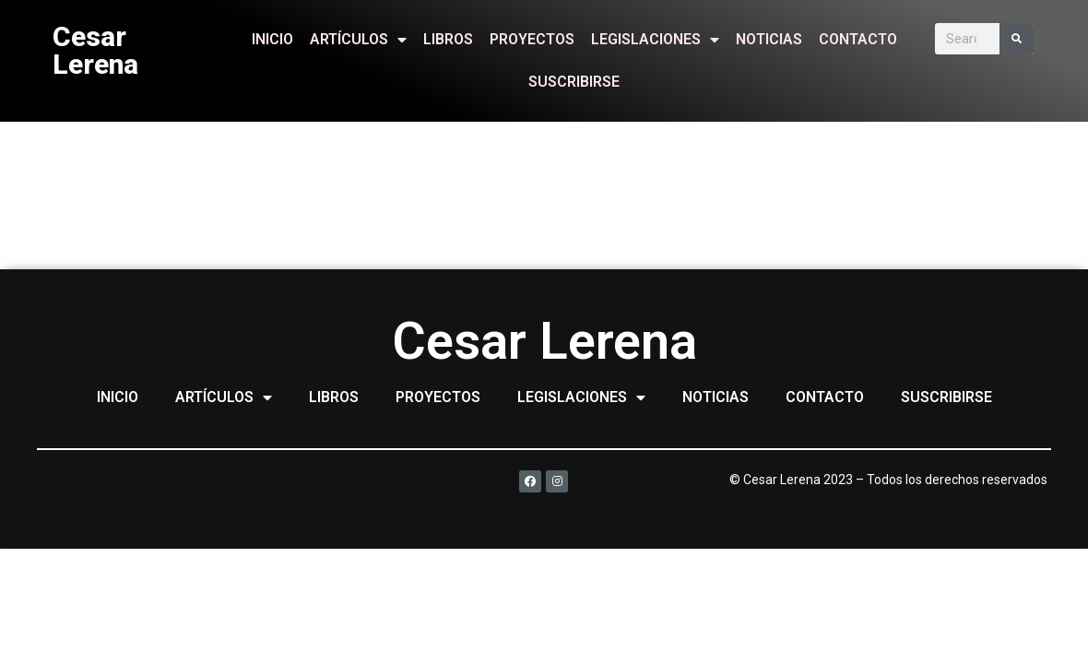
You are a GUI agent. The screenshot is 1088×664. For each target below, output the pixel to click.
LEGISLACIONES (655, 39)
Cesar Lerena (95, 50)
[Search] (1016, 38)
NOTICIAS (769, 39)
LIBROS (448, 39)
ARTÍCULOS (358, 39)
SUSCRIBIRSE (574, 81)
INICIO (272, 39)
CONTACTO (858, 39)
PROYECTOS (532, 39)
